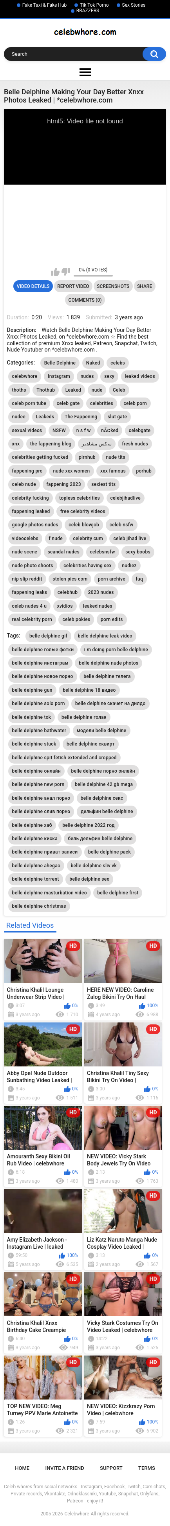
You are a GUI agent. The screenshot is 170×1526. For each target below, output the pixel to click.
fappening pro (27, 471)
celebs (117, 363)
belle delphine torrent (35, 879)
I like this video (55, 272)
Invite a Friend (64, 1468)
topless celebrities (79, 498)
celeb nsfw (122, 525)
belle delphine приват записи (45, 852)
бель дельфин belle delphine (100, 838)
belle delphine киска (35, 838)
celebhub (68, 592)
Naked (93, 363)
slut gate (117, 417)
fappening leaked (31, 511)
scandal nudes (64, 552)
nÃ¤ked (109, 430)
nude (97, 390)
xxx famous (113, 471)
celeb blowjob (84, 525)
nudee (18, 417)
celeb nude (24, 484)
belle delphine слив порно (41, 811)
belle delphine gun (32, 690)
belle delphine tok (31, 717)
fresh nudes (135, 444)
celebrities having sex (87, 565)
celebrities (101, 403)
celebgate (139, 430)
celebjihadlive (125, 498)
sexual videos (27, 430)
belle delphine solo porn (38, 703)
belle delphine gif (48, 636)
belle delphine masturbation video (49, 893)
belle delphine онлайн (36, 771)
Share (144, 286)
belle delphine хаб (32, 825)
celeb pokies (76, 619)
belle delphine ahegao (36, 865)
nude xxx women (71, 471)
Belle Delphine (60, 363)
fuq (139, 579)
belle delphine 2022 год (88, 825)
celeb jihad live (129, 538)
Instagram (59, 376)
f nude (56, 538)
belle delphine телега (107, 676)
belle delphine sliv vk (94, 865)
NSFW (59, 430)
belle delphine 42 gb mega (104, 784)
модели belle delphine (102, 730)
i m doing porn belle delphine (116, 649)
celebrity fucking (30, 498)
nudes (87, 376)
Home (22, 1468)
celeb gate (68, 403)
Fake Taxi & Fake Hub (44, 5)
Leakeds (45, 417)
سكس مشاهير (97, 444)
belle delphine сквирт (91, 744)
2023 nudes (101, 592)
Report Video (73, 286)
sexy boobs (137, 552)
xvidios (65, 606)
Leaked (73, 390)
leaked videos (140, 376)
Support (111, 1468)
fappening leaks (29, 592)
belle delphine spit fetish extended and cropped (64, 757)
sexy (109, 376)
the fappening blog (51, 444)
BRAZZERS (87, 10)
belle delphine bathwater (39, 730)
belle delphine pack (109, 852)
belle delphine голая (84, 717)
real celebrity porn (32, 619)
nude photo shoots (32, 565)
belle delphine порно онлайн (103, 771)
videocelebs (25, 538)
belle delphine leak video (105, 636)
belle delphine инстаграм (40, 663)
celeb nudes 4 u (29, 606)
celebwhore (25, 376)
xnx (16, 444)
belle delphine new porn (38, 784)
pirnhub (87, 457)
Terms (146, 1468)
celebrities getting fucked (40, 457)
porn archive (111, 579)
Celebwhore (77, 1514)
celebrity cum (88, 538)
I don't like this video (65, 272)
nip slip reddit (27, 579)
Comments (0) (85, 300)
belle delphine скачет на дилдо (110, 703)
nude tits (115, 457)
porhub (144, 471)
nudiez (129, 565)
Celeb (119, 390)
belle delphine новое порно (42, 676)
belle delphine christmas (39, 906)
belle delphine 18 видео (89, 690)
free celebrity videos (82, 511)
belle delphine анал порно (41, 798)
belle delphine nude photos (108, 663)
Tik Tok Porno (94, 5)
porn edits (112, 619)
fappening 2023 (64, 484)
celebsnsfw (102, 552)
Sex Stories (134, 5)
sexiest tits (103, 484)
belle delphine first (117, 893)
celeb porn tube (29, 403)
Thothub (45, 390)
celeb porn (135, 403)
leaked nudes (97, 606)
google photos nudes (35, 525)
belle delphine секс (102, 798)
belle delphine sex (89, 879)
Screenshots (113, 286)
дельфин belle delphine (107, 811)
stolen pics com (69, 579)
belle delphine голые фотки (43, 649)
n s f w (83, 430)
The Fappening (81, 417)
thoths (19, 390)
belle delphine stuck (34, 744)
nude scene (25, 552)
